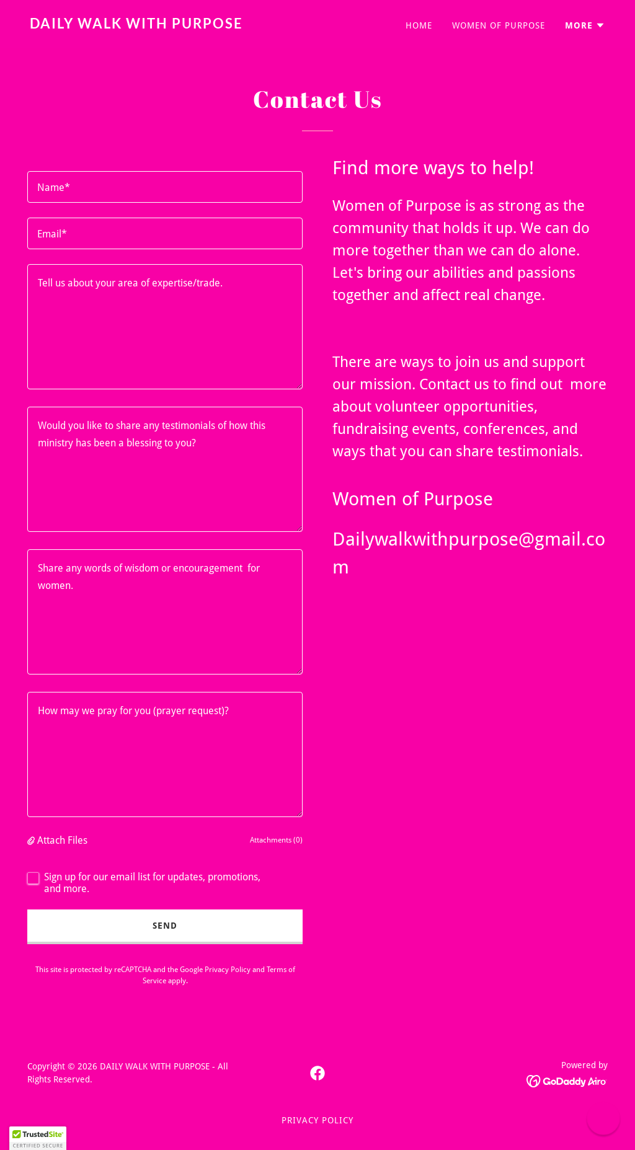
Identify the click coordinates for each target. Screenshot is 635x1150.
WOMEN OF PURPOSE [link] (498, 25)
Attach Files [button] (62, 840)
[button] (585, 25)
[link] (169, 25)
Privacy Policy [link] (228, 969)
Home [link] (419, 25)
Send (165, 926)
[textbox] (165, 187)
